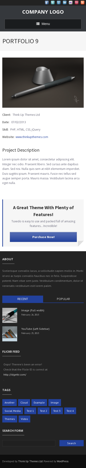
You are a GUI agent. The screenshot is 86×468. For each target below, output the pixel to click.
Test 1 (30, 411)
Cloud (24, 402)
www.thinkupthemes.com (32, 137)
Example (39, 402)
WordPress (62, 461)
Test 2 (43, 411)
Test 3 (57, 411)
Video (24, 419)
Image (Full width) (32, 310)
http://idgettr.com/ (14, 374)
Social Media (13, 411)
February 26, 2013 (30, 314)
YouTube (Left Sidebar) (35, 328)
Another (9, 402)
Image (55, 402)
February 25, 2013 (30, 333)
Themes (10, 419)
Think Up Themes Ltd (30, 461)
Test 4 (70, 411)
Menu (43, 24)
